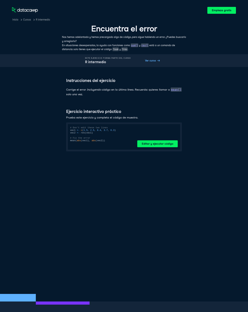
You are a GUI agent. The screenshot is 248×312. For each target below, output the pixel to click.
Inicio (15, 19)
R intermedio (43, 19)
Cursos (27, 19)
